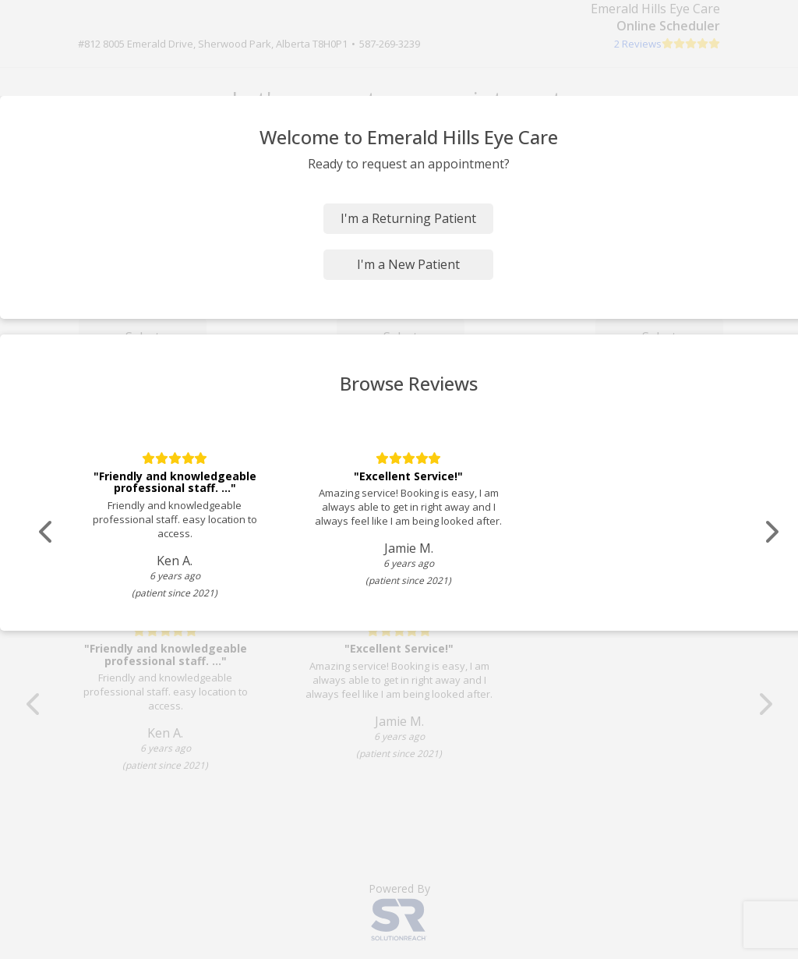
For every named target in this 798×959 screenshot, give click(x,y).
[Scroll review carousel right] (771, 532)
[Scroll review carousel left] (46, 532)
